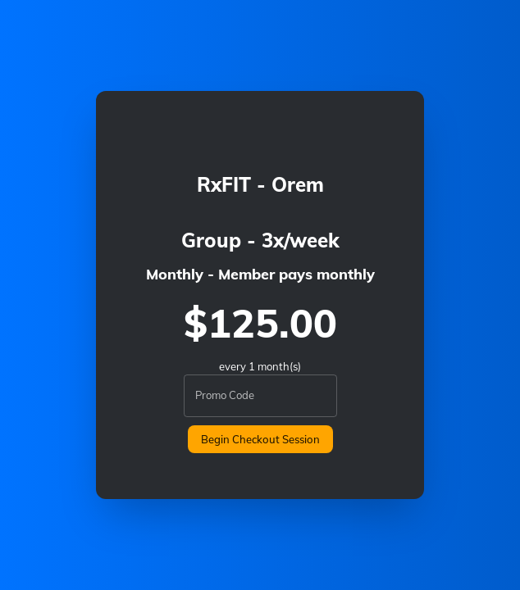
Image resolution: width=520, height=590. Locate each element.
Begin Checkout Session (260, 439)
